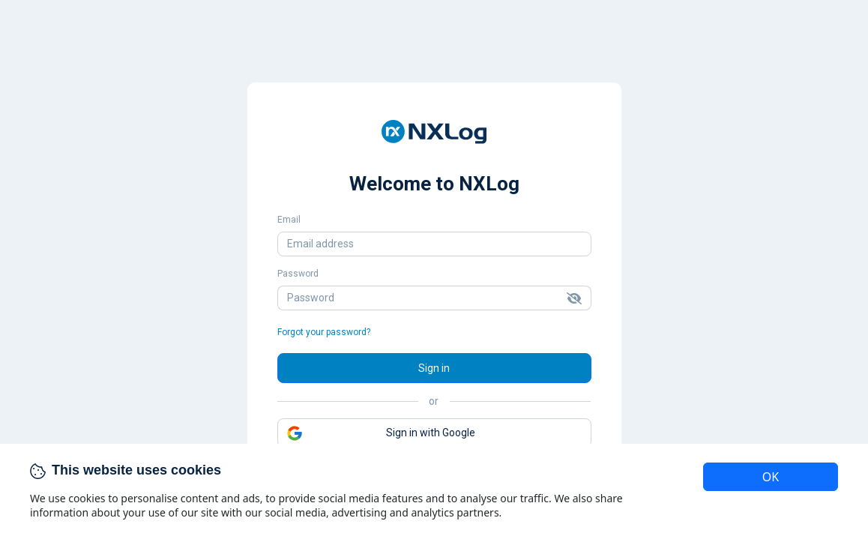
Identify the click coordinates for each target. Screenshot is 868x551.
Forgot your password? (323, 332)
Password (298, 273)
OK (770, 477)
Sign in (434, 368)
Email (289, 219)
